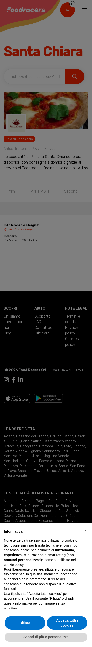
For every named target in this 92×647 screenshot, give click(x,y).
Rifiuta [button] (25, 623)
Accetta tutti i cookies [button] (67, 622)
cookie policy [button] (13, 565)
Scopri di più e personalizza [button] (45, 637)
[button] (86, 531)
